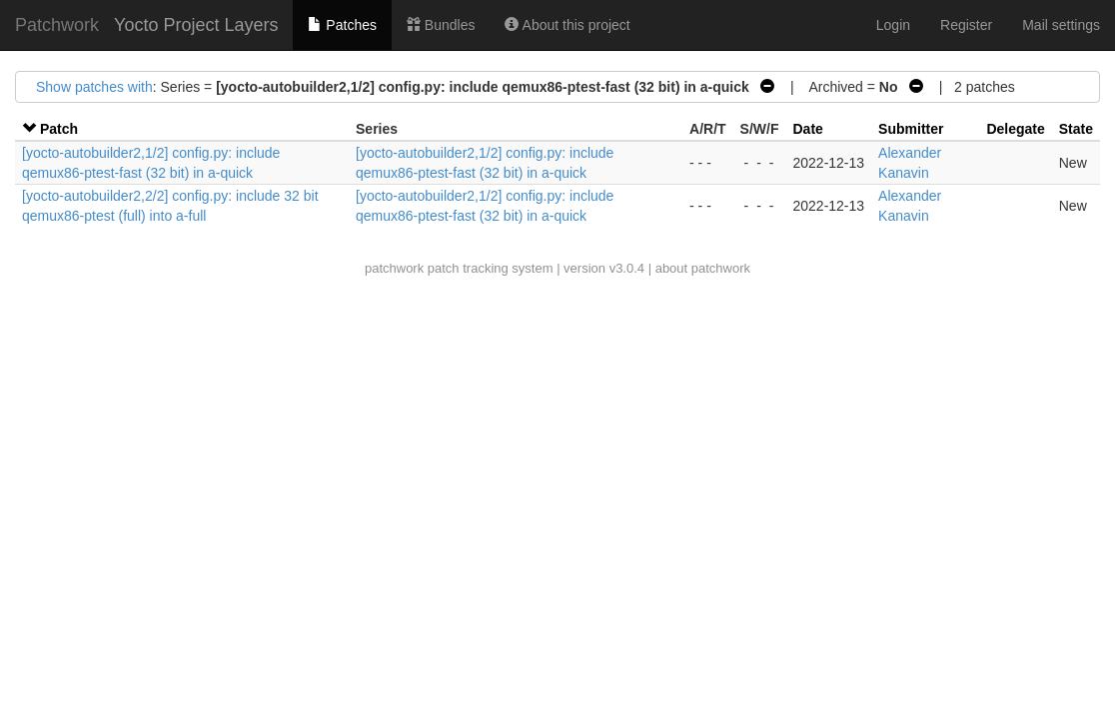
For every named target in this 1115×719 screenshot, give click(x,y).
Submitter (910, 129)
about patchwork (702, 268)
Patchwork (57, 25)
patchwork (394, 268)
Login (893, 25)
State (1076, 129)
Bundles (441, 25)
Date (807, 129)
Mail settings (1061, 25)
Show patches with (94, 87)
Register (966, 25)
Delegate (1015, 129)
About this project (567, 25)
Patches (342, 25)
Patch (59, 129)
